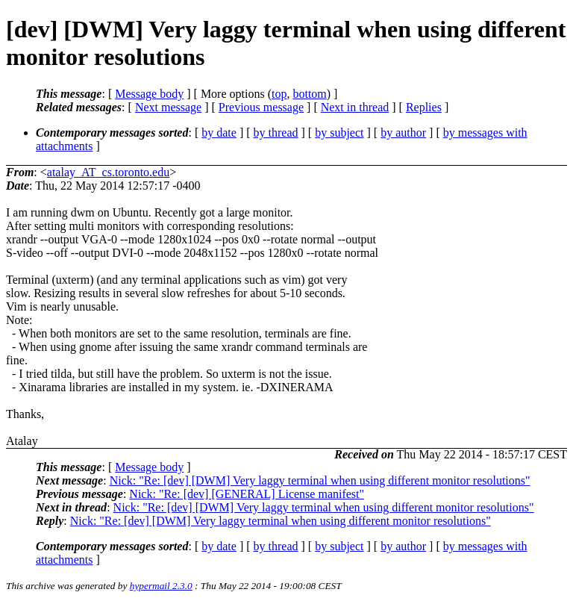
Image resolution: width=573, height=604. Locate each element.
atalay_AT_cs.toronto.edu (108, 172)
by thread (276, 132)
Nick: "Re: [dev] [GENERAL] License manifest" (246, 494)
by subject (339, 132)
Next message (168, 107)
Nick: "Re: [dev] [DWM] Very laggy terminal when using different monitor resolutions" (320, 480)
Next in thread (355, 107)
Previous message (261, 107)
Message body (149, 93)
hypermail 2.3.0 (161, 585)
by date (219, 132)
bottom (309, 93)
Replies (424, 107)
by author (403, 132)
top (279, 93)
